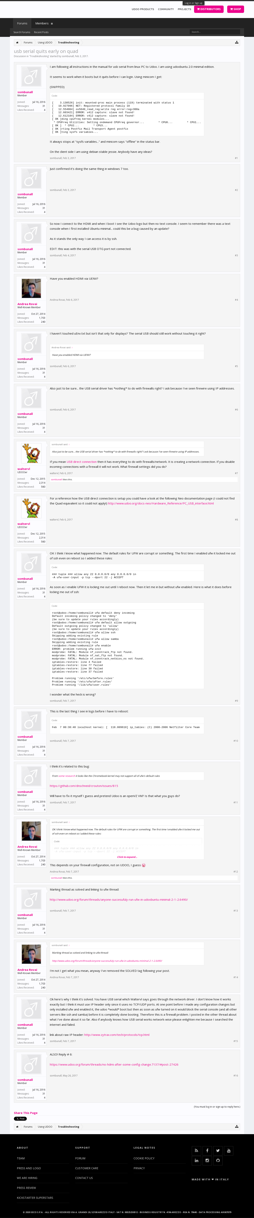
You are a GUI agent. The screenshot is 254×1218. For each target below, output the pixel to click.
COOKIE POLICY (144, 1158)
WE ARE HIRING (27, 1178)
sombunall (68, 56)
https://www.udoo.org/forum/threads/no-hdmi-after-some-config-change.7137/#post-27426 (114, 1064)
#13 (236, 910)
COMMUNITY (166, 9)
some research (66, 776)
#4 (236, 299)
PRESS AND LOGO (29, 1168)
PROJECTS (184, 9)
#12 (236, 871)
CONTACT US (84, 1178)
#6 (236, 409)
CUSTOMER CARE (86, 1168)
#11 (236, 802)
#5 (236, 366)
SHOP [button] (235, 9)
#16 (236, 1075)
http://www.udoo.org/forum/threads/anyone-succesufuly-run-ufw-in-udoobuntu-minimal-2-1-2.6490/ (119, 899)
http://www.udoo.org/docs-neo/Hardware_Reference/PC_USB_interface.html (161, 503)
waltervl (23, 469)
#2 (236, 190)
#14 (236, 977)
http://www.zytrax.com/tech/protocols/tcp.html (116, 1035)
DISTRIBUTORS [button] (209, 9)
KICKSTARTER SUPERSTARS (35, 1198)
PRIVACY (139, 1168)
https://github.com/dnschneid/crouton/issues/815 (84, 786)
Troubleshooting (39, 56)
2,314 (42, 482)
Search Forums (21, 32)
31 (43, 106)
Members (42, 23)
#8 (236, 519)
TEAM (21, 1158)
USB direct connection (82, 462)
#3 (236, 255)
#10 (236, 740)
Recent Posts (41, 32)
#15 (236, 1041)
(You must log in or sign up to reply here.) (217, 1106)
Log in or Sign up (193, 2)
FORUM (80, 1158)
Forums (22, 23)
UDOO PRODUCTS (143, 9)
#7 (236, 473)
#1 (236, 158)
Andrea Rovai (27, 304)
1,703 (42, 318)
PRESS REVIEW (26, 1188)
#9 (236, 700)
